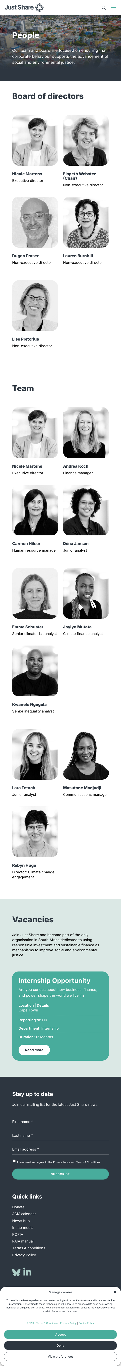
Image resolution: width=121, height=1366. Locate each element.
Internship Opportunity (54, 980)
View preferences (60, 1356)
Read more (34, 1050)
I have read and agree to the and (58, 1162)
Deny (60, 1345)
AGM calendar (24, 1214)
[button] (115, 1292)
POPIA (30, 1323)
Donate (18, 1207)
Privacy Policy (68, 1323)
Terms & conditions (28, 1248)
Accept (60, 1334)
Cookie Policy (86, 1323)
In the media (22, 1228)
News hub (21, 1221)
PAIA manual (23, 1241)
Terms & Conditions (47, 1323)
